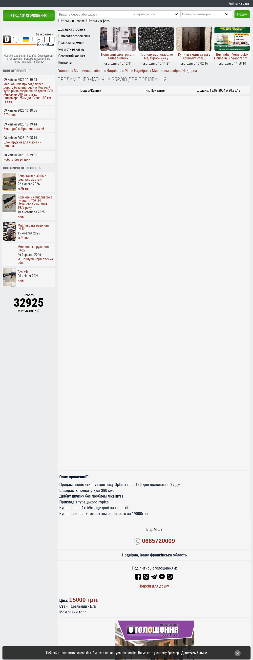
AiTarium (9, 115)
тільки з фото (100, 21)
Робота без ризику (16, 159)
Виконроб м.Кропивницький (23, 129)
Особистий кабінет (71, 56)
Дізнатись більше (194, 653)
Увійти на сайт (238, 3)
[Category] (210, 14)
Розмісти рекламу (71, 49)
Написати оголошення (74, 36)
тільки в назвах (73, 21)
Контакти (65, 63)
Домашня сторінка (71, 29)
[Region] (159, 14)
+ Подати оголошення (29, 16)
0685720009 (158, 541)
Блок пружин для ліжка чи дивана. (22, 144)
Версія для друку (154, 586)
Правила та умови (71, 43)
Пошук (242, 14)
